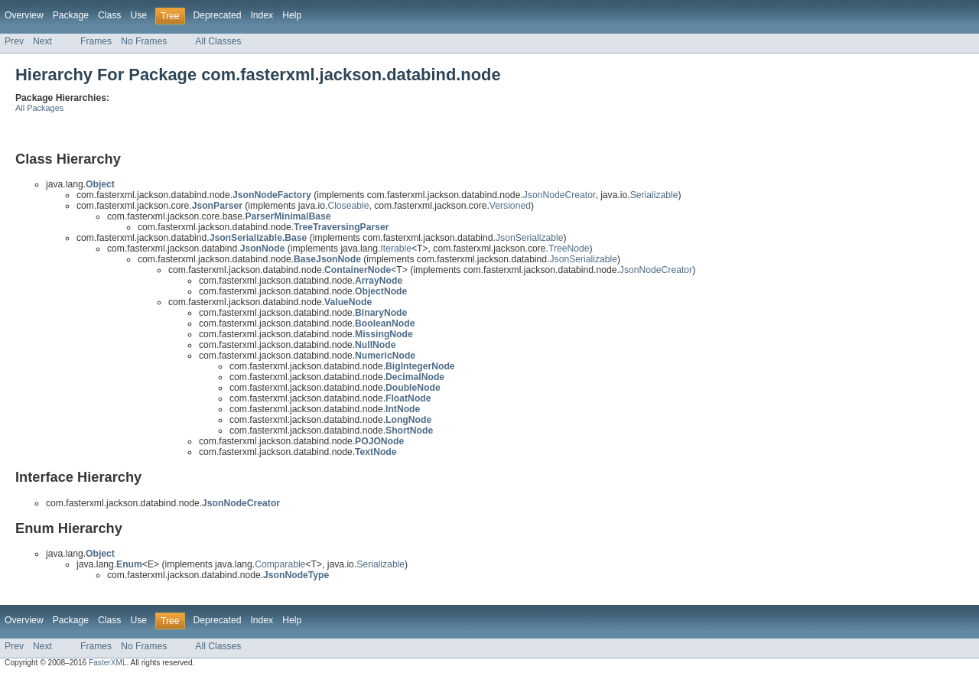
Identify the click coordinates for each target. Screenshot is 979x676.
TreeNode (569, 248)
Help (291, 15)
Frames (96, 41)
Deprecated (218, 15)
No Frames (144, 41)
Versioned (510, 205)
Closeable (348, 205)
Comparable (280, 564)
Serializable (654, 195)
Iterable (395, 248)
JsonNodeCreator (559, 195)
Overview (24, 15)
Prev (14, 41)
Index (261, 15)
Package (71, 15)
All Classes (218, 41)
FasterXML (108, 662)
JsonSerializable (530, 237)
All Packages (39, 107)
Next (42, 41)
